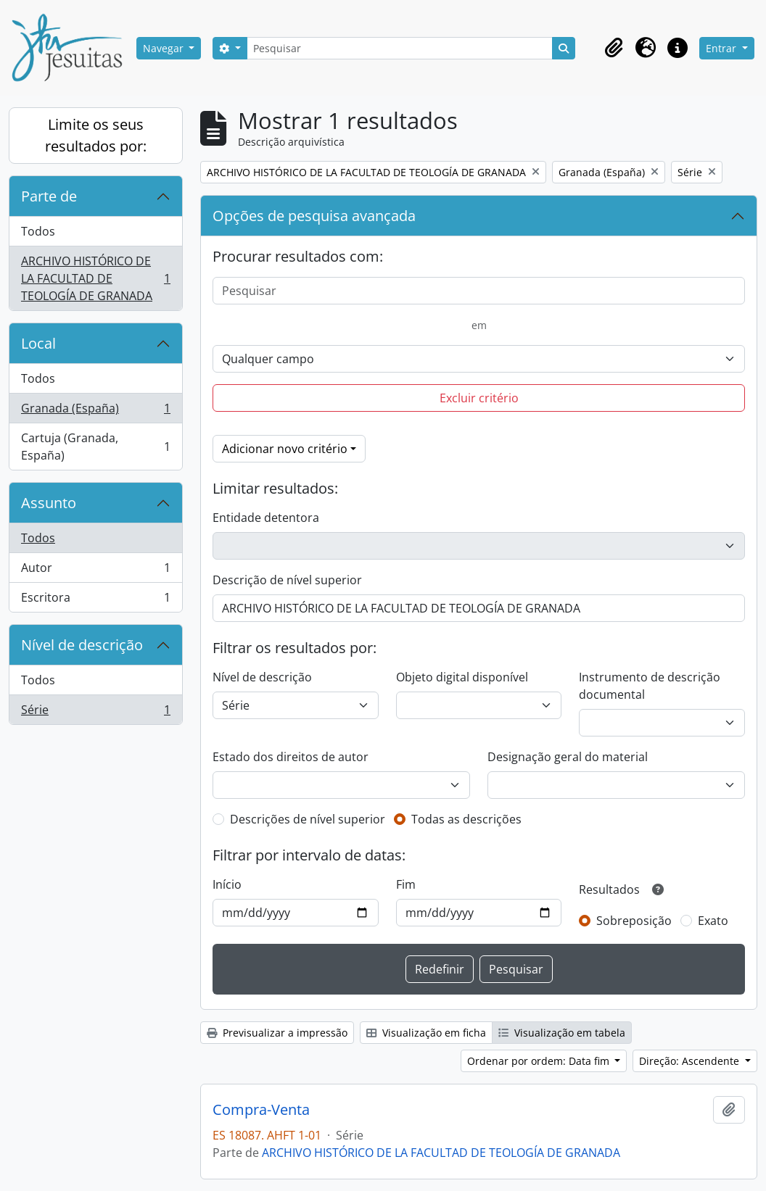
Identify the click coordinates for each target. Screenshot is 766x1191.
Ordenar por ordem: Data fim (539, 1061)
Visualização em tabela (561, 1032)
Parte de (49, 196)
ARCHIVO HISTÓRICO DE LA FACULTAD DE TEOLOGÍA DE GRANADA (95, 278)
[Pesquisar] (400, 48)
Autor (95, 571)
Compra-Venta (261, 1110)
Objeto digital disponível (462, 677)
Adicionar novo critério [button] (284, 449)
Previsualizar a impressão (277, 1032)
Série (95, 712)
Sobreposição (634, 921)
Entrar (722, 48)
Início (227, 884)
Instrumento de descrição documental (649, 685)
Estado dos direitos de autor (290, 757)
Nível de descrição (82, 645)
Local (38, 343)
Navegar (164, 48)
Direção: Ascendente (690, 1061)
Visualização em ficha (426, 1032)
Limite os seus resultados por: (96, 135)
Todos (38, 231)
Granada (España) (95, 411)
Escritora (95, 600)
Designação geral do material (567, 757)
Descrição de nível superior (287, 580)
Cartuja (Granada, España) (95, 446)
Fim (406, 884)
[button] (614, 48)
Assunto (48, 502)
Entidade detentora (266, 518)
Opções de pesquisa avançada (314, 215)
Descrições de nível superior (307, 819)
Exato (713, 921)
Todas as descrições (466, 819)
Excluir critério (479, 398)
